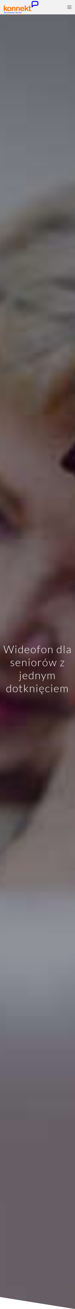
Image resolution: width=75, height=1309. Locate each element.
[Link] (21, 7)
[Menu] (69, 7)
